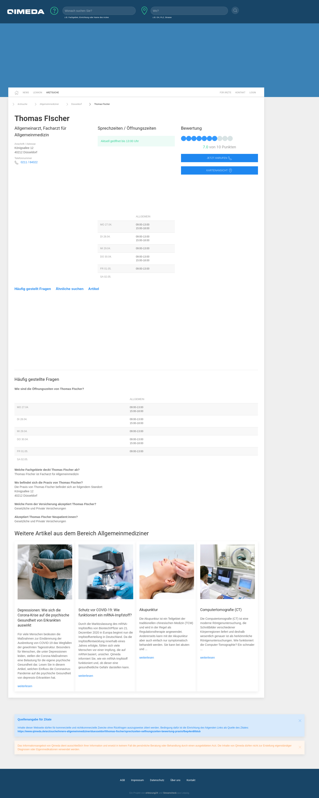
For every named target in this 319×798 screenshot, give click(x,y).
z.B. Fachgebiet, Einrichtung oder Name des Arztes (87, 17)
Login (252, 92)
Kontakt (240, 92)
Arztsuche (52, 92)
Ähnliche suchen (70, 289)
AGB (122, 780)
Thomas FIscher (99, 104)
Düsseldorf (73, 104)
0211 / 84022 (29, 162)
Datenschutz (157, 780)
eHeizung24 (152, 793)
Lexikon (37, 92)
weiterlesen (25, 686)
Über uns (175, 780)
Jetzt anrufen (219, 158)
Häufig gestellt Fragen (32, 289)
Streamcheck (169, 793)
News (26, 92)
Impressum (137, 780)
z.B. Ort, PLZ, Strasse (162, 17)
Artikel (93, 289)
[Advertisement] (159, 55)
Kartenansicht (219, 170)
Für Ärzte (225, 92)
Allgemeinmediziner (46, 104)
